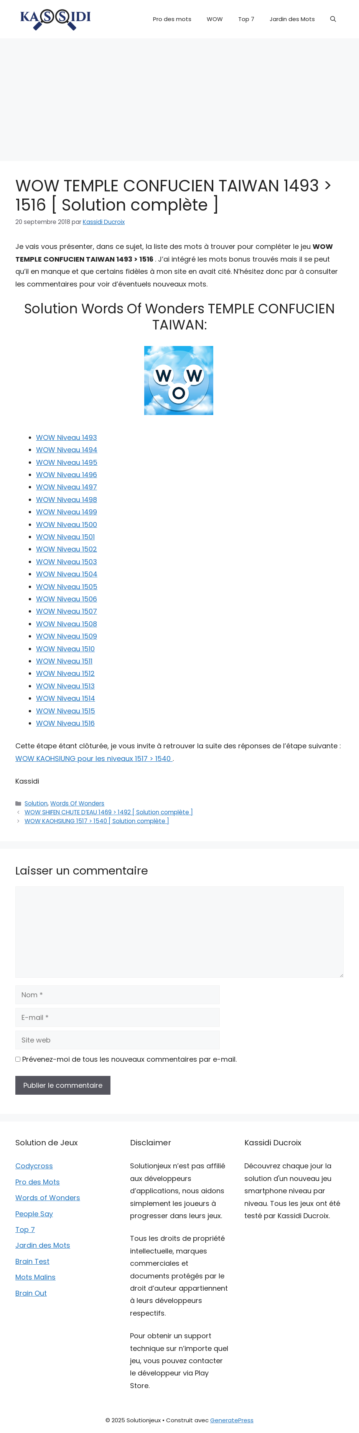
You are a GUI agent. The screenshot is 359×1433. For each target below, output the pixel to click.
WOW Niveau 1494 (66, 450)
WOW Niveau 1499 (66, 512)
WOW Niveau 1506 (66, 599)
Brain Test (32, 1261)
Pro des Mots (37, 1182)
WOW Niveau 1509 (66, 636)
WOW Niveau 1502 (66, 549)
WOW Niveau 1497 (66, 487)
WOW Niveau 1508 (66, 624)
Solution (36, 803)
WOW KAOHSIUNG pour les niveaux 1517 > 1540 (94, 758)
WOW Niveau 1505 (66, 586)
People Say (34, 1214)
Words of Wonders (47, 1197)
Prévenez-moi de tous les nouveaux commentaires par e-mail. (129, 1059)
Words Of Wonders (77, 803)
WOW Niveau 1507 (66, 611)
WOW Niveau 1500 (66, 524)
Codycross (34, 1166)
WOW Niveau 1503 (66, 562)
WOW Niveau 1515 (65, 711)
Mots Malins (35, 1277)
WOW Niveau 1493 (66, 437)
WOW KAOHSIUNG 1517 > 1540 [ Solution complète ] (97, 821)
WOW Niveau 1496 (66, 474)
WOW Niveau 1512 (65, 673)
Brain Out (31, 1293)
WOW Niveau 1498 (66, 499)
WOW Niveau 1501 (65, 537)
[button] (333, 19)
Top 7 (246, 19)
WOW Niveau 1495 (66, 462)
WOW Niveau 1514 (65, 698)
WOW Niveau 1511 (64, 661)
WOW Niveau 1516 (65, 723)
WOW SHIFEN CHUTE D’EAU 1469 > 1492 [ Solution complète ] (109, 812)
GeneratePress (232, 1420)
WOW (215, 19)
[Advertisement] (179, 96)
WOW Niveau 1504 (66, 574)
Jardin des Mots (292, 19)
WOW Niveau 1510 (65, 649)
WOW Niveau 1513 (65, 686)
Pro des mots (172, 19)
